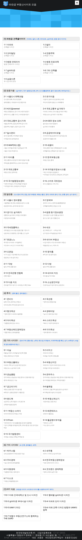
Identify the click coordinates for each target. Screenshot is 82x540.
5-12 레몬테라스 (60, 412)
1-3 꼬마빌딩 (21, 54)
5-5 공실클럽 (21, 377)
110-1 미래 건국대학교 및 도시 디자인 (21, 495)
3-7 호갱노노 (21, 242)
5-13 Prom (21, 424)
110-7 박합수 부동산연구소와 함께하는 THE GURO (21, 517)
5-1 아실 (21, 353)
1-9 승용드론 (21, 80)
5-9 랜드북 (21, 402)
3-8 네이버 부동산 (60, 242)
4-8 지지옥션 (60, 331)
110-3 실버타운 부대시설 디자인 (18, 501)
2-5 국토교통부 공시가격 (21, 124)
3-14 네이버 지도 (60, 274)
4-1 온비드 (21, 302)
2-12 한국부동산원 (60, 158)
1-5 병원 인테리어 (21, 63)
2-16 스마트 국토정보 (60, 182)
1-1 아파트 (21, 45)
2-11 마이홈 (21, 160)
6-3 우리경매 (21, 461)
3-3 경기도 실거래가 (21, 216)
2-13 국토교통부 (21, 171)
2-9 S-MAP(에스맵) (21, 148)
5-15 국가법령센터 (21, 435)
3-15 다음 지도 (21, 283)
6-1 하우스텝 (21, 452)
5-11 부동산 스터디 (21, 412)
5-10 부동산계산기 (60, 400)
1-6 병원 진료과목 (60, 63)
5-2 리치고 (60, 353)
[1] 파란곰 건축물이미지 (35, 39)
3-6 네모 (60, 230)
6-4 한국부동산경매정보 (60, 461)
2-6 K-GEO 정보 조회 (60, 124)
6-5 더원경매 (21, 470)
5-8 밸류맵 (60, 389)
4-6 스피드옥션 (60, 322)
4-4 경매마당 (60, 312)
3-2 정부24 (60, 203)
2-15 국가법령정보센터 (21, 184)
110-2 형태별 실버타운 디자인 (56, 495)
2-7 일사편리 (21, 136)
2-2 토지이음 (60, 99)
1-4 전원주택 (60, 54)
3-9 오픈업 (21, 255)
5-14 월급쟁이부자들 (60, 423)
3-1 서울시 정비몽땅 (21, 203)
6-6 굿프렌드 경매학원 (60, 470)
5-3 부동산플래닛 (21, 365)
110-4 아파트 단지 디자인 (54, 501)
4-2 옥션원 (60, 300)
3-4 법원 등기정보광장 (60, 215)
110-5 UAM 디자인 (12, 507)
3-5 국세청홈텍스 (21, 230)
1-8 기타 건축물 (60, 71)
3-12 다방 (60, 265)
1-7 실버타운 (21, 71)
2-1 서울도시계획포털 (21, 99)
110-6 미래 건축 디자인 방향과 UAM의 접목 (60, 508)
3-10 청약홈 (60, 253)
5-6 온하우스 (60, 377)
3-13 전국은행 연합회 (21, 274)
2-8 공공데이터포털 (60, 136)
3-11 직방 (21, 265)
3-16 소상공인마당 (60, 283)
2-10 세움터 (60, 148)
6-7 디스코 (21, 479)
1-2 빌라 (60, 45)
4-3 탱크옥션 (21, 312)
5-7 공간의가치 (21, 389)
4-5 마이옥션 (21, 322)
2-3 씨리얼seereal (21, 111)
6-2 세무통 (60, 452)
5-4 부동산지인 (60, 365)
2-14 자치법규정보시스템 (60, 172)
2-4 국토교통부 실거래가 (60, 111)
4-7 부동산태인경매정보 (21, 331)
